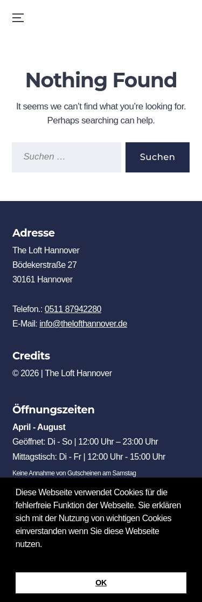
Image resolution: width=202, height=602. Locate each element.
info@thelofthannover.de (83, 323)
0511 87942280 (73, 309)
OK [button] (101, 582)
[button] (17, 557)
